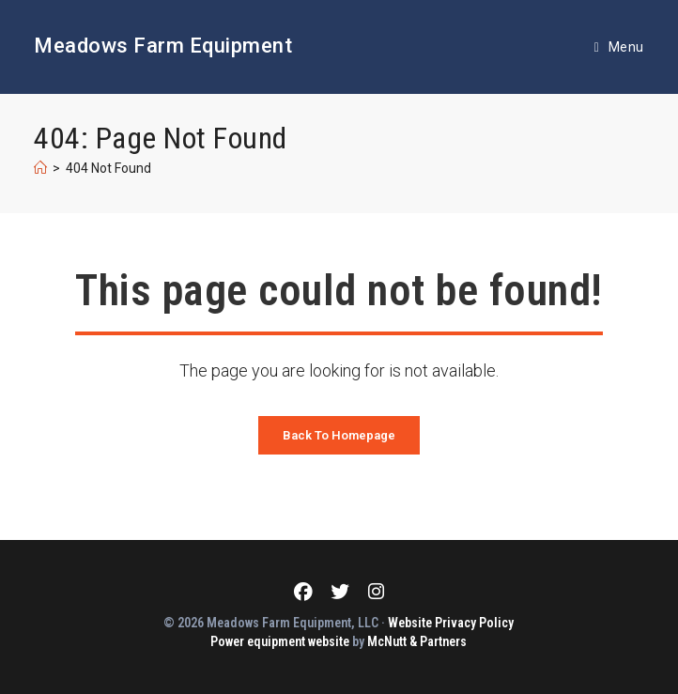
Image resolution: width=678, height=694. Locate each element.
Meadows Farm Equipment (163, 45)
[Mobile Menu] (619, 46)
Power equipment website (279, 641)
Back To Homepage (339, 435)
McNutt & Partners (417, 641)
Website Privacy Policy (451, 622)
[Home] (40, 168)
